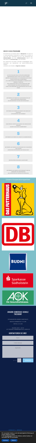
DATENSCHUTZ (12, 430)
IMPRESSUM (19, 430)
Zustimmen (5, 440)
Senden (28, 360)
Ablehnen (14, 440)
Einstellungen (8, 436)
